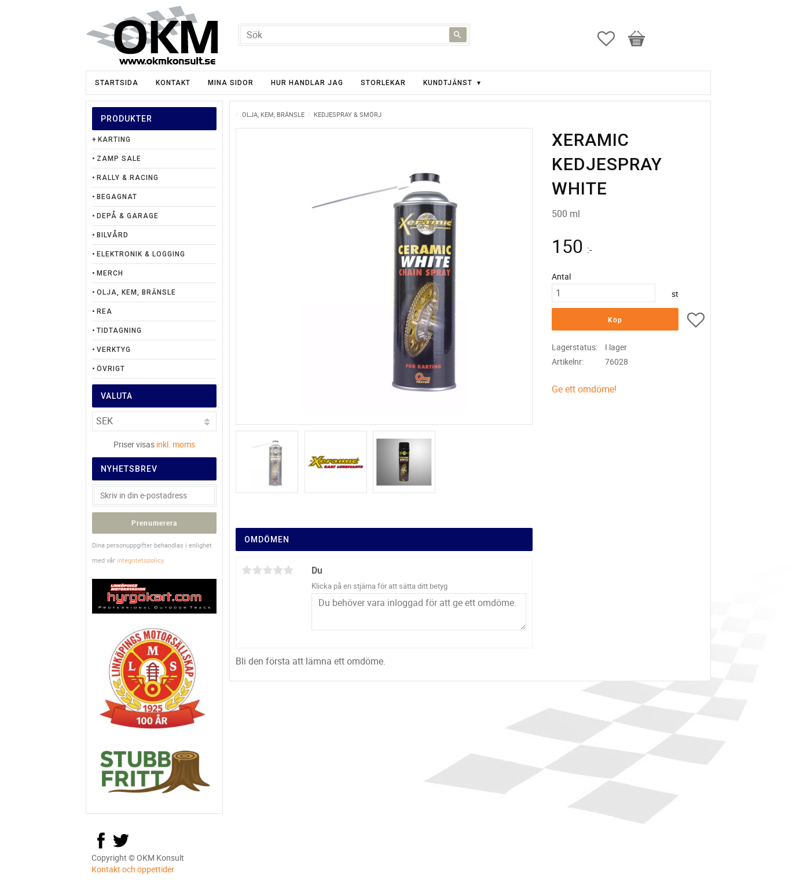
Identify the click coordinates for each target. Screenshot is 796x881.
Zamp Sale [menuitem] (119, 159)
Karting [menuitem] (114, 139)
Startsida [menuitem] (116, 83)
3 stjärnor (268, 570)
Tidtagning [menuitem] (119, 330)
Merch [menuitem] (110, 273)
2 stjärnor (257, 570)
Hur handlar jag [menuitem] (307, 83)
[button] (611, 38)
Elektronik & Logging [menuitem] (141, 254)
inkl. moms (175, 444)
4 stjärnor (278, 570)
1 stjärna (247, 570)
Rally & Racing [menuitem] (128, 178)
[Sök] (458, 34)
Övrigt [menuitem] (111, 369)
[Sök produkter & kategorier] (354, 34)
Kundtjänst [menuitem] (447, 83)
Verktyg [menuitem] (114, 350)
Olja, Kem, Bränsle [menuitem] (136, 292)
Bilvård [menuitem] (113, 235)
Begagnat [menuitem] (117, 197)
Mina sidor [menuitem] (231, 83)
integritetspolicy (140, 560)
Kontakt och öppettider (132, 869)
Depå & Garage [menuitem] (128, 216)
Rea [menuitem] (104, 311)
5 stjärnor (289, 570)
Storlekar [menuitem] (383, 83)
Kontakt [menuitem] (173, 83)
